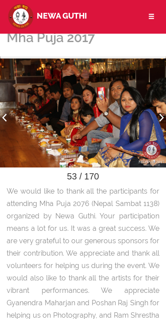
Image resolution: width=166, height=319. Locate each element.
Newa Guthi (47, 15)
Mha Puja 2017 (51, 37)
